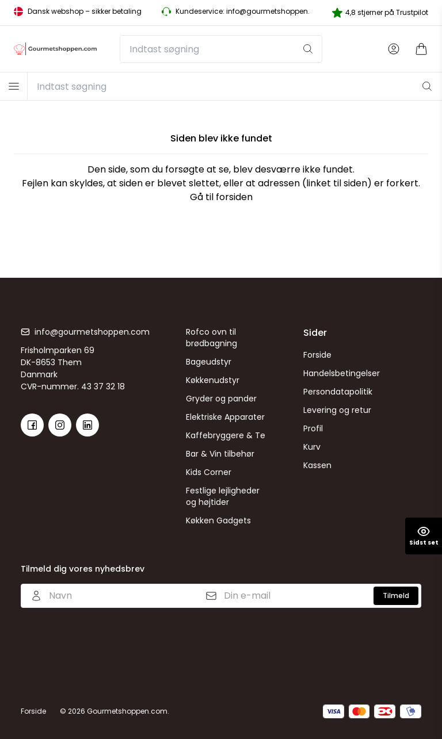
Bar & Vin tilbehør (220, 454)
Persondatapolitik (337, 391)
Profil (313, 428)
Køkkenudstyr (212, 380)
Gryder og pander (221, 398)
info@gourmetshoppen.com (92, 332)
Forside (317, 355)
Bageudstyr (208, 361)
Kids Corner (208, 472)
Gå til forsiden (221, 197)
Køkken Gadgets (218, 520)
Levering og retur (337, 410)
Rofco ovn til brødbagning (211, 337)
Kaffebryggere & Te (225, 435)
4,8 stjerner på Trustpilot (380, 12)
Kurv (312, 447)
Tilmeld (396, 595)
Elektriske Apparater (225, 417)
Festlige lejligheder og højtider (223, 496)
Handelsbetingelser (341, 373)
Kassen (317, 465)
